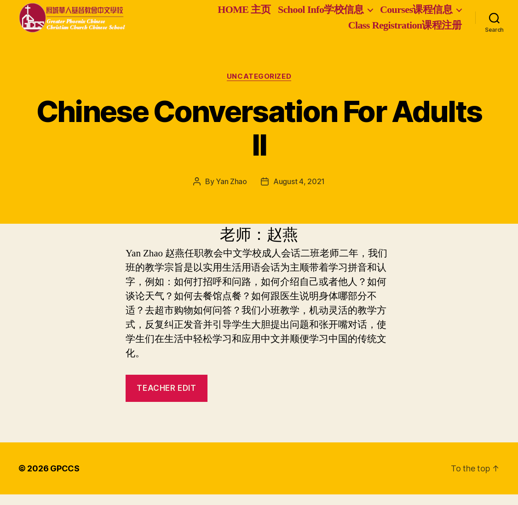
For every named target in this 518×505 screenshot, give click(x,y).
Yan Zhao (231, 192)
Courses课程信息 (416, 15)
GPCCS (65, 479)
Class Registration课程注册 (404, 30)
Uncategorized (259, 87)
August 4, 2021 (299, 192)
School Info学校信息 (320, 15)
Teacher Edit (166, 398)
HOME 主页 (244, 15)
